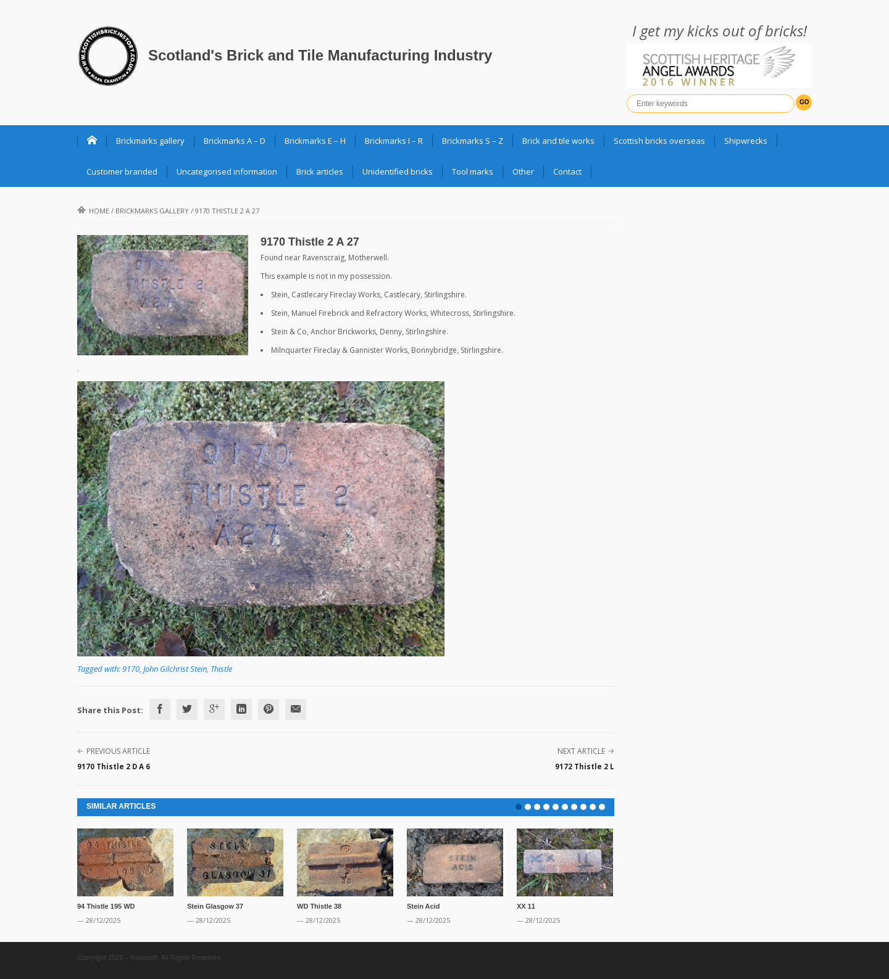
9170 (131, 668)
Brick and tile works (558, 140)
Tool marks (472, 171)
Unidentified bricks (397, 171)
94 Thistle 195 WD (106, 906)
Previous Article (118, 751)
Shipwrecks (745, 140)
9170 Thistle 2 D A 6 (113, 766)
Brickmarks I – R (394, 140)
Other (523, 171)
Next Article (581, 751)
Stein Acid (423, 906)
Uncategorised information (227, 171)
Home (93, 210)
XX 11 (526, 906)
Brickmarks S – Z (472, 140)
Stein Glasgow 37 (215, 906)
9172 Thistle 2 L (584, 766)
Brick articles (319, 171)
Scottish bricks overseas (659, 140)
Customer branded (121, 171)
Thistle (221, 668)
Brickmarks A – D (234, 140)
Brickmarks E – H (315, 140)
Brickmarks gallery (150, 140)
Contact (567, 171)
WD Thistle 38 (319, 906)
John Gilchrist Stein (175, 668)
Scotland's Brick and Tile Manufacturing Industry (320, 55)
